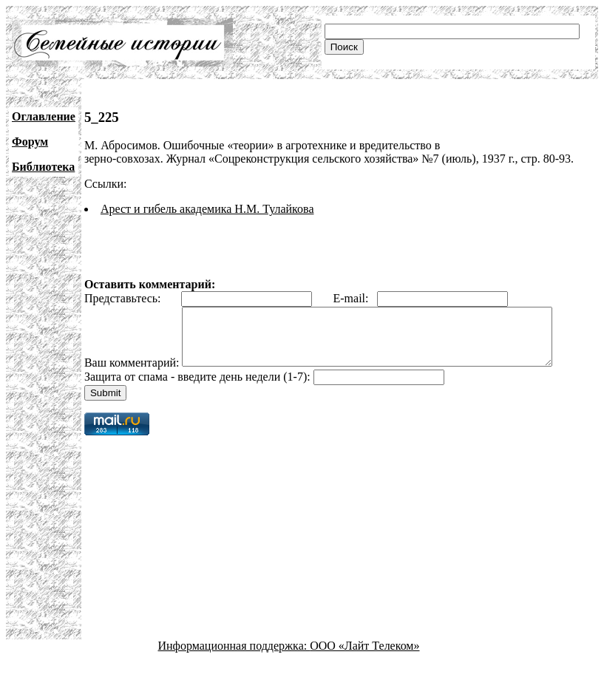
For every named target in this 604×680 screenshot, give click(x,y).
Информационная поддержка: (234, 667)
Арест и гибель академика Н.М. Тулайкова (207, 209)
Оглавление (43, 116)
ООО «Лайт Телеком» (364, 667)
